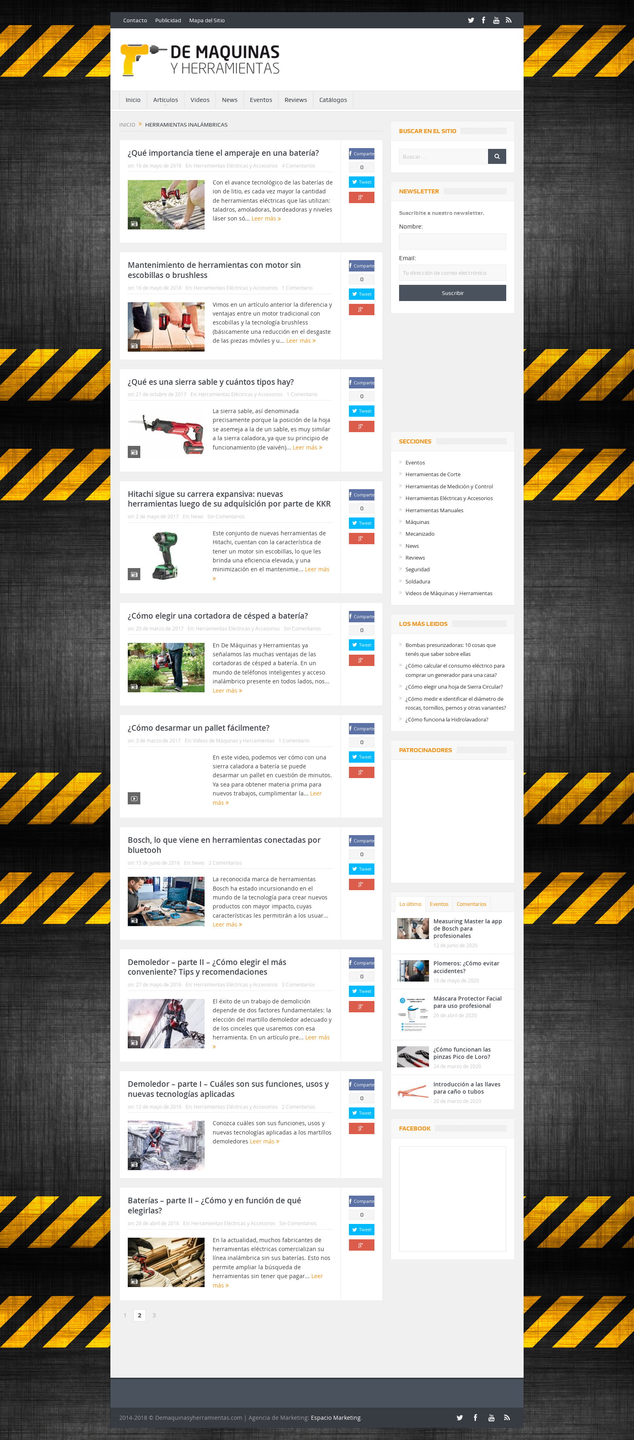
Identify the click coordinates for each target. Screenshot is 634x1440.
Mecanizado (420, 533)
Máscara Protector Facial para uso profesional (467, 1002)
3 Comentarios (298, 984)
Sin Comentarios (226, 516)
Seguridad (418, 569)
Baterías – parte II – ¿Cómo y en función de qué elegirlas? (214, 1205)
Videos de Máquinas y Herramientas (234, 740)
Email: (407, 258)
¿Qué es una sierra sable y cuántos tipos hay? (211, 382)
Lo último (410, 904)
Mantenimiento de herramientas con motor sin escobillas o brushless (214, 270)
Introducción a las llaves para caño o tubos (467, 1087)
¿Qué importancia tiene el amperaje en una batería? (223, 153)
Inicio (133, 100)
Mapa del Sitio (207, 20)
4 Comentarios (298, 165)
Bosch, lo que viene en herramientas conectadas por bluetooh (224, 845)
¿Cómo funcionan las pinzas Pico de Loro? (462, 1053)
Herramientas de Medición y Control (449, 486)
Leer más (266, 218)
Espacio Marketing (336, 1417)
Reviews (296, 100)
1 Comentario (297, 287)
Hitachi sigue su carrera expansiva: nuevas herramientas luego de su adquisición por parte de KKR (229, 499)
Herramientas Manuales (434, 510)
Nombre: (411, 226)
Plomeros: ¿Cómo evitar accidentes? (466, 966)
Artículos (165, 100)
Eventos (261, 100)
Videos (199, 100)
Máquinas (417, 522)
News (229, 100)
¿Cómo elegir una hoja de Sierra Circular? (454, 686)
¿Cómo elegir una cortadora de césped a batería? (218, 616)
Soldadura (418, 581)
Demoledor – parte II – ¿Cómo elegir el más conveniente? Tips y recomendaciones (207, 967)
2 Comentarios (225, 862)
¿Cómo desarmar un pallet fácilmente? (199, 728)
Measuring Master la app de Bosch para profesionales (467, 928)
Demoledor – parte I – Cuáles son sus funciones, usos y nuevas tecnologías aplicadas (228, 1089)
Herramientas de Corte (433, 474)
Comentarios (471, 904)
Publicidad (168, 20)
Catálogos (333, 100)
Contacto (135, 20)
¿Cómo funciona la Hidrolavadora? (447, 719)
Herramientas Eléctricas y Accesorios (236, 165)
